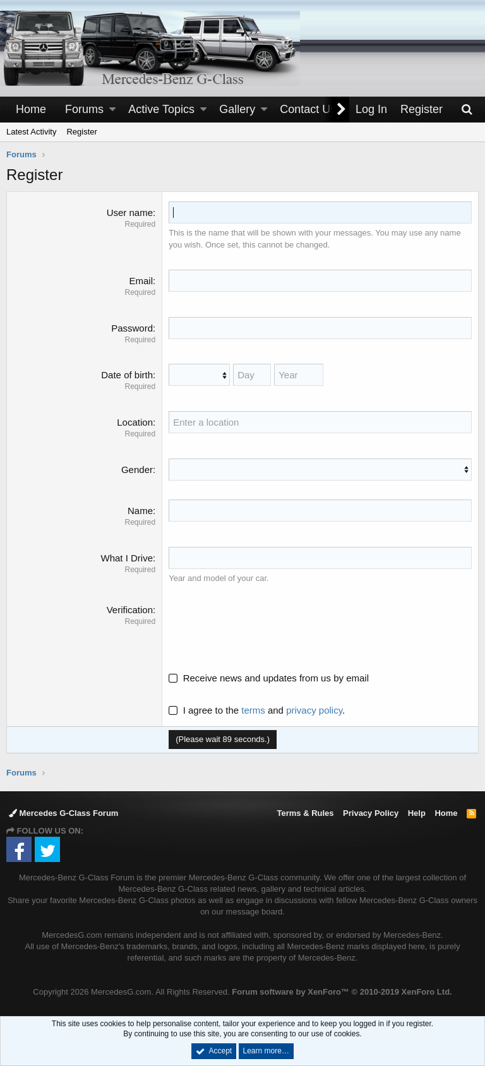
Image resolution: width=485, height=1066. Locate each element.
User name (130, 212)
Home (31, 109)
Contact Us (308, 109)
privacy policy (314, 710)
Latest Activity (31, 131)
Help (417, 813)
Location (135, 422)
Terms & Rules (305, 813)
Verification (130, 609)
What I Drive (126, 558)
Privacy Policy (370, 813)
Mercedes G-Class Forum (63, 813)
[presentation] (265, 627)
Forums (84, 109)
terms (253, 710)
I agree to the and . (257, 710)
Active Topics (161, 109)
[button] (112, 110)
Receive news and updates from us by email (276, 678)
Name (140, 510)
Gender (137, 469)
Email (141, 280)
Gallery (237, 109)
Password (132, 328)
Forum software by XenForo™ (342, 992)
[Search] (467, 110)
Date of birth (127, 374)
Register (81, 131)
